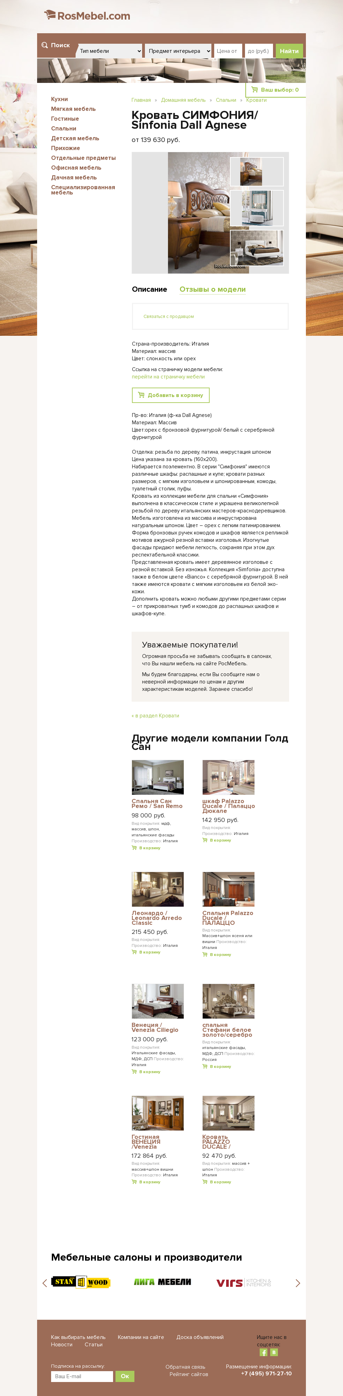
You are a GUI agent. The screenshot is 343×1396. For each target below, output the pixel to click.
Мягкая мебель (73, 109)
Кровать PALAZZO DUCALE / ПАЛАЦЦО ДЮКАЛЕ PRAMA (227, 1141)
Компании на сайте (141, 1337)
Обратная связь (185, 1366)
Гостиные (65, 118)
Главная (141, 100)
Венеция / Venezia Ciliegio (155, 1027)
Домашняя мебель (183, 100)
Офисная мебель (76, 167)
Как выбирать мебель (78, 1337)
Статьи (94, 1344)
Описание (149, 289)
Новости (61, 1344)
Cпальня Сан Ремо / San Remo (157, 804)
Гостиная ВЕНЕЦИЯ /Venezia (146, 1141)
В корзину (149, 848)
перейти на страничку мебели (168, 377)
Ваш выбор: (280, 89)
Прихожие (65, 148)
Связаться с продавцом (169, 316)
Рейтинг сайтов (189, 1374)
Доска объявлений (200, 1337)
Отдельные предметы (83, 158)
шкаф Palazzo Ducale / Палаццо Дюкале (228, 806)
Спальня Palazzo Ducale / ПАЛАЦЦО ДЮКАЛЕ (227, 918)
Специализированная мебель (83, 190)
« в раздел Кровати (155, 716)
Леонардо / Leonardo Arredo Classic (157, 918)
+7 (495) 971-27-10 (266, 1373)
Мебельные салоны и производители (146, 1257)
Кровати (256, 100)
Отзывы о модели (213, 289)
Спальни (63, 128)
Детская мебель (75, 138)
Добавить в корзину (175, 395)
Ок (125, 1376)
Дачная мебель (74, 177)
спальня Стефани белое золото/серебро (227, 1029)
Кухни (59, 99)
